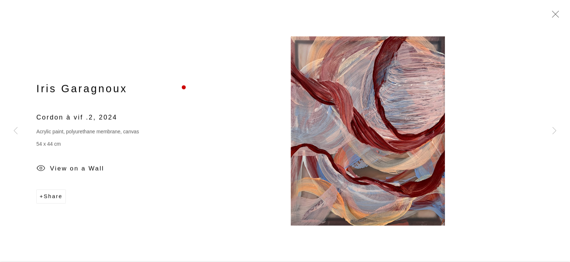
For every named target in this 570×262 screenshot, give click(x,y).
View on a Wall (70, 169)
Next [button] (554, 131)
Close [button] (553, 16)
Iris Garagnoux (81, 89)
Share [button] (53, 197)
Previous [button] (15, 131)
